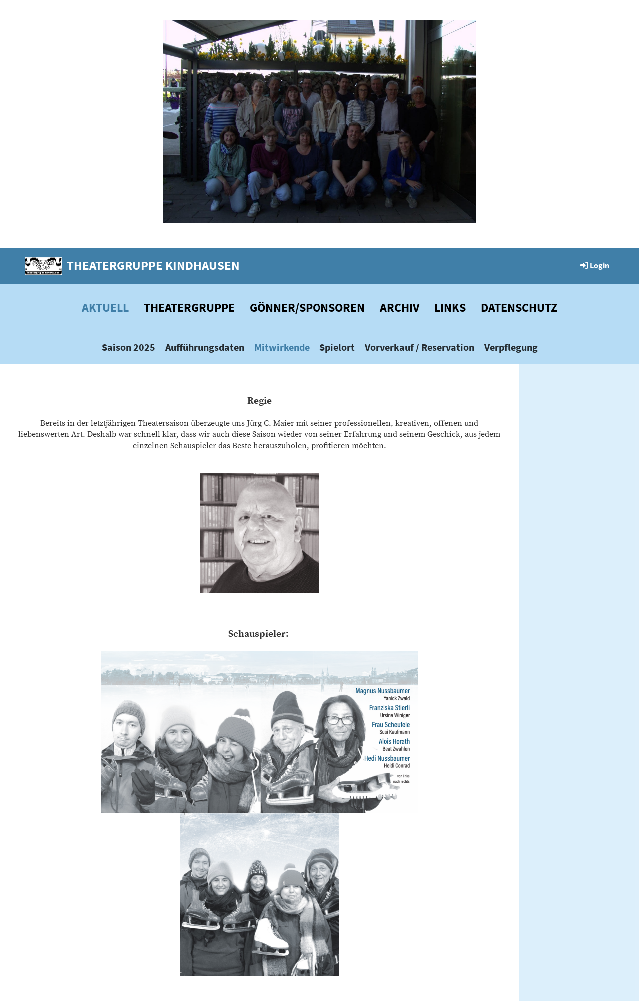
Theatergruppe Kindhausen (153, 265)
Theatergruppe (189, 307)
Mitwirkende (282, 347)
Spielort (337, 347)
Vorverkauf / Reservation (419, 347)
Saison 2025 (128, 347)
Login (594, 265)
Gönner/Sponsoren (307, 307)
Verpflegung (511, 347)
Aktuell (105, 307)
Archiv (399, 307)
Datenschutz (519, 307)
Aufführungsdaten (204, 347)
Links (450, 307)
